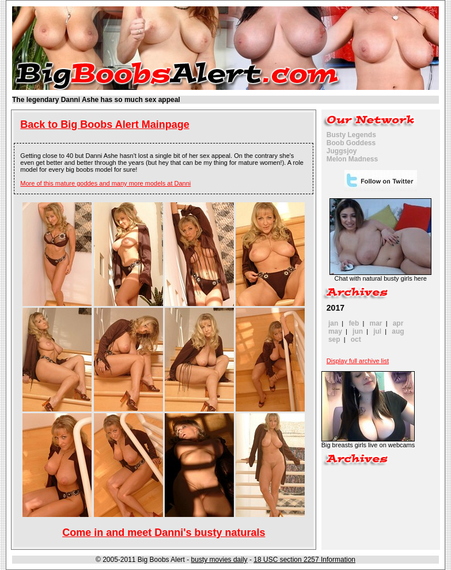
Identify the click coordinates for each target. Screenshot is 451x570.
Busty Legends (351, 135)
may (335, 331)
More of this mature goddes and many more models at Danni (105, 183)
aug (398, 331)
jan (333, 323)
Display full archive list (358, 360)
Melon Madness (352, 159)
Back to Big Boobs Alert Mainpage (104, 124)
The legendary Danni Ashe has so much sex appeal (96, 100)
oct (356, 339)
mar (376, 323)
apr (398, 323)
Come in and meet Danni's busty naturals (163, 532)
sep (334, 339)
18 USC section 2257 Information (304, 560)
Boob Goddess (351, 143)
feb (353, 323)
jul (377, 331)
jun (358, 331)
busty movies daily (219, 560)
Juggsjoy (342, 151)
